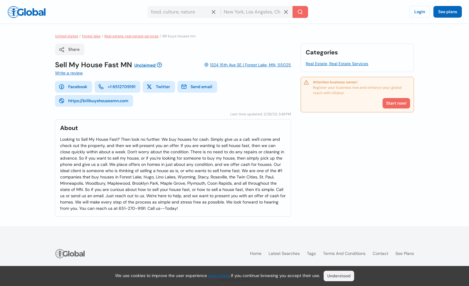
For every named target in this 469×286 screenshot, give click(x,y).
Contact (380, 253)
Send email (196, 87)
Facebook (73, 87)
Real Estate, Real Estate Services (337, 63)
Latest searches (284, 253)
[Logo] (26, 12)
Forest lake (91, 36)
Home (255, 253)
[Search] (300, 12)
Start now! (396, 103)
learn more (218, 275)
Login (419, 11)
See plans (447, 11)
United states (66, 36)
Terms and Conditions (344, 253)
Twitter (158, 87)
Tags (311, 253)
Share (69, 50)
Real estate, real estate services (131, 36)
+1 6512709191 (116, 87)
